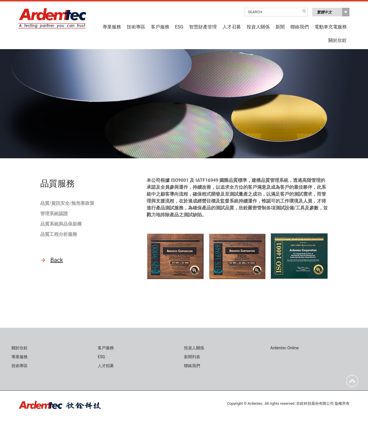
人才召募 (232, 27)
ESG (179, 27)
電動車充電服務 (331, 27)
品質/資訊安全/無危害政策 (67, 203)
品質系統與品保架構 (61, 224)
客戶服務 (160, 27)
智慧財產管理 (203, 27)
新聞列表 (192, 356)
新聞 (280, 27)
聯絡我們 (299, 27)
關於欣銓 (337, 40)
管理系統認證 (54, 213)
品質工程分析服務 (58, 234)
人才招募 (106, 365)
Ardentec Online (284, 348)
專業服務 (112, 27)
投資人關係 (258, 27)
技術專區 (136, 27)
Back (56, 260)
